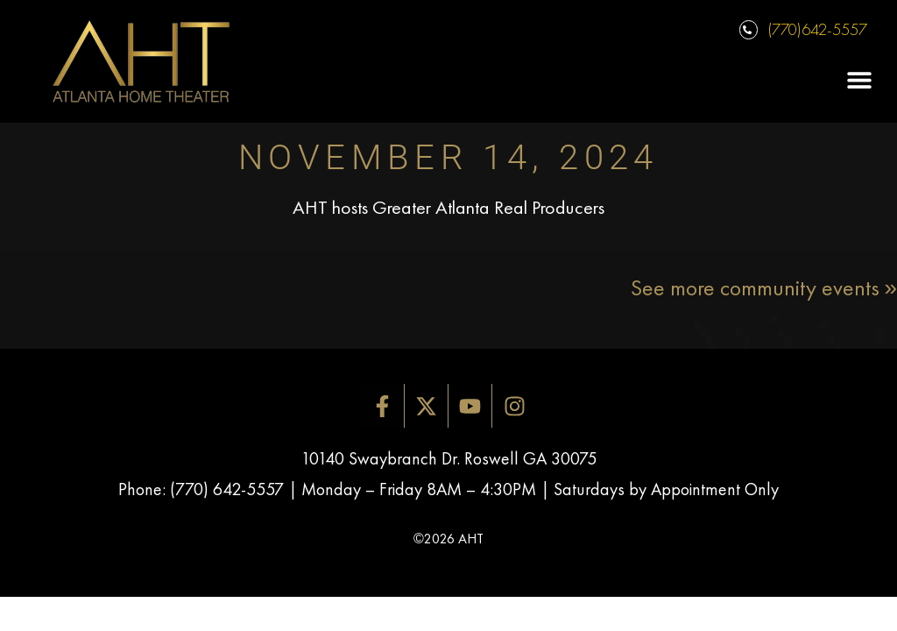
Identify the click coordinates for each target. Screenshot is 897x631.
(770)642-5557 (817, 29)
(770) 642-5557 (227, 489)
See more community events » (764, 287)
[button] (859, 80)
